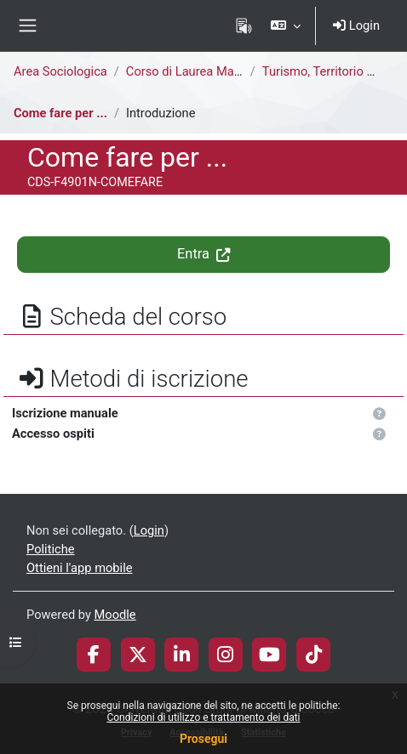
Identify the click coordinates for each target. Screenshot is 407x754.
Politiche (50, 549)
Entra (203, 254)
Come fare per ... (60, 113)
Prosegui (203, 738)
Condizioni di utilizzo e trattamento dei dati (203, 717)
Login (356, 25)
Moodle (115, 614)
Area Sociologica (60, 71)
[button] (286, 25)
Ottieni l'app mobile (79, 567)
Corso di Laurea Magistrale (200, 71)
